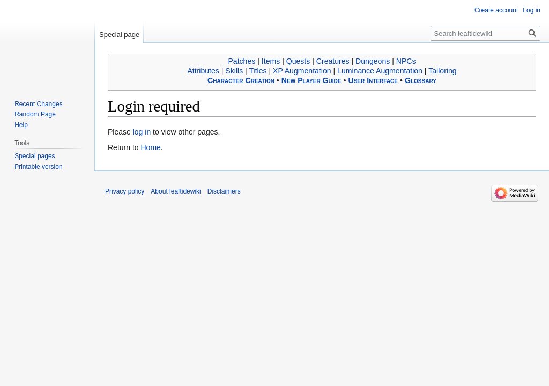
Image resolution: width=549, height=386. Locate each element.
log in (142, 132)
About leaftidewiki (176, 191)
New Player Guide (311, 80)
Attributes (203, 70)
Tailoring (442, 70)
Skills (234, 70)
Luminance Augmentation (379, 70)
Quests (298, 61)
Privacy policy (124, 191)
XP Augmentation (302, 70)
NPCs (406, 61)
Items (271, 61)
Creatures (333, 61)
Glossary (420, 80)
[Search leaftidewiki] (485, 33)
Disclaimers (224, 191)
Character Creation (240, 80)
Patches (241, 61)
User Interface (373, 80)
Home (150, 147)
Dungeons (372, 61)
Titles (257, 70)
